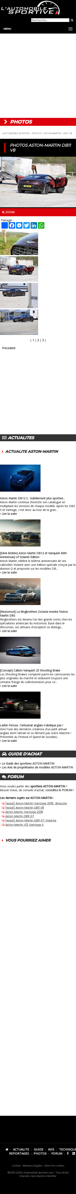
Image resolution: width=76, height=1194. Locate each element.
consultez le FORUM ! (59, 790)
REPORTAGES (19, 1153)
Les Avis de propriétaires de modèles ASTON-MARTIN (37, 767)
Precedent (8, 348)
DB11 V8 (67, 133)
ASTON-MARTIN (52, 133)
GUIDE (38, 1149)
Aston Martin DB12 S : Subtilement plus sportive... (32, 498)
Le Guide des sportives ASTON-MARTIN (28, 763)
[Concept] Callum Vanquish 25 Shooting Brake (30, 670)
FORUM (56, 1153)
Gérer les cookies (54, 1165)
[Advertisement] (38, 76)
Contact (16, 1165)
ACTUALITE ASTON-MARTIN (31, 451)
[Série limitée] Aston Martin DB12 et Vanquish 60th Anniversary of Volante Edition (33, 555)
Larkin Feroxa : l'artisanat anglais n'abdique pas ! (31, 725)
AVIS (51, 1149)
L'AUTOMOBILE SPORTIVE (15, 133)
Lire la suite (9, 514)
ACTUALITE (21, 1149)
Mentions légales (32, 1165)
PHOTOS (36, 133)
